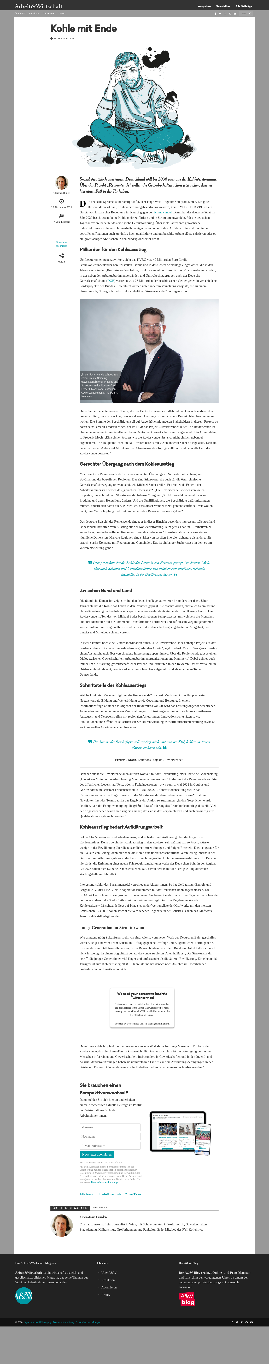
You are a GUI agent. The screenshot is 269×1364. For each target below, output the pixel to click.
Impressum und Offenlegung (37, 1322)
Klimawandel (163, 212)
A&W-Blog (192, 1272)
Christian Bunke (62, 193)
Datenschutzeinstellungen (88, 1322)
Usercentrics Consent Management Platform (148, 1023)
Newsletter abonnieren (61, 244)
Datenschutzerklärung (63, 1322)
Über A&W (20, 14)
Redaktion (34, 14)
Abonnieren (48, 14)
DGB (110, 280)
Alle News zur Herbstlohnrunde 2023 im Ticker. (111, 1194)
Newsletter (223, 6)
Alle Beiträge (243, 6)
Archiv (61, 14)
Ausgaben (204, 6)
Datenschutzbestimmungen (105, 1182)
